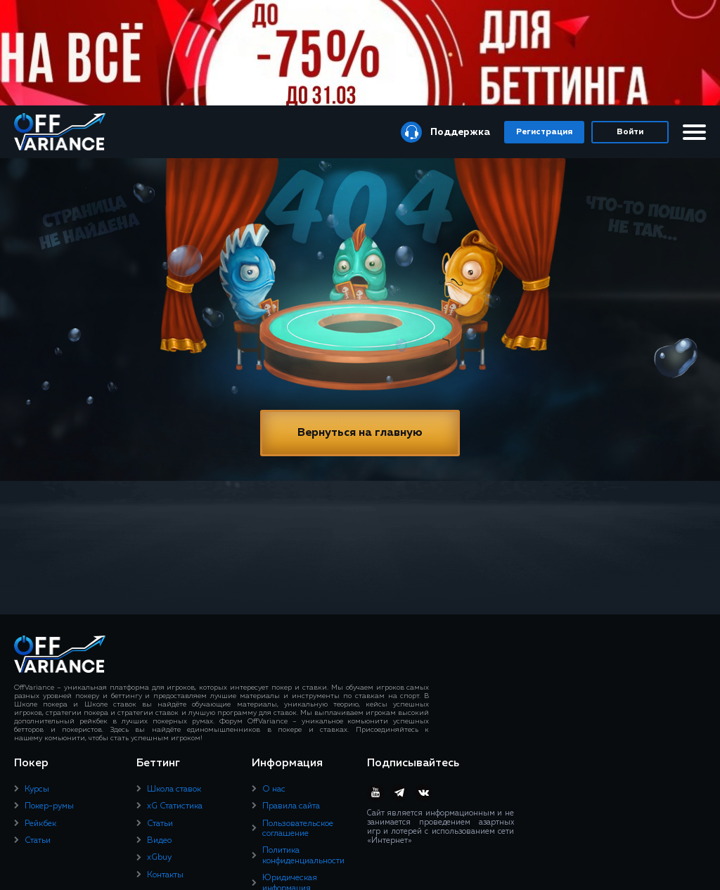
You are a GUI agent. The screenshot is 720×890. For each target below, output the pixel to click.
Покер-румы (49, 806)
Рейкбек (40, 824)
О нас (273, 789)
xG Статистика (174, 806)
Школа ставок (174, 789)
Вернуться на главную (360, 433)
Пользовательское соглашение (297, 829)
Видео (159, 841)
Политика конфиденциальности (303, 855)
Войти (630, 132)
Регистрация (544, 132)
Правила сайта (291, 806)
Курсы (37, 789)
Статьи (38, 841)
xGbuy (159, 857)
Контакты (165, 875)
